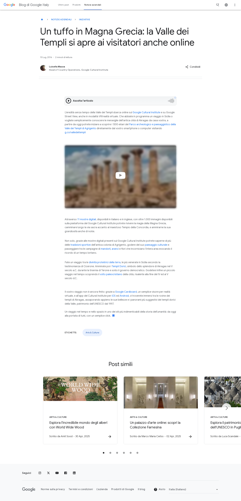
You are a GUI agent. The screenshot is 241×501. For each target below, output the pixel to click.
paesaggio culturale (156, 244)
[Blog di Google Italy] (42, 19)
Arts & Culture (92, 332)
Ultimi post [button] (63, 5)
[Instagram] (39, 473)
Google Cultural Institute (146, 112)
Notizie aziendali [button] (92, 5)
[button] (193, 67)
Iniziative (84, 19)
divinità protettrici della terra (104, 262)
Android (124, 295)
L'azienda (102, 489)
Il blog (141, 489)
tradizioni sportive (81, 244)
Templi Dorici (119, 266)
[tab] (103, 452)
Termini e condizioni (81, 489)
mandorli (106, 248)
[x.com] (48, 473)
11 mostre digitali (86, 219)
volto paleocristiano (111, 274)
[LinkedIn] (74, 473)
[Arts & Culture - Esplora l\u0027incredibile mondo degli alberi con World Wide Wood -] (80, 410)
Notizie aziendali (61, 19)
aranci (115, 248)
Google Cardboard (126, 291)
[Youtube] (57, 473)
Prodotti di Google (122, 489)
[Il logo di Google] (28, 489)
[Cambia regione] (194, 489)
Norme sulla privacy (53, 489)
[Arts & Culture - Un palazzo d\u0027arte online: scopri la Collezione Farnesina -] (161, 410)
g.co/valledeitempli (75, 132)
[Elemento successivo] (226, 408)
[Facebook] (65, 473)
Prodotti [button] (77, 5)
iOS (114, 295)
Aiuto (159, 489)
